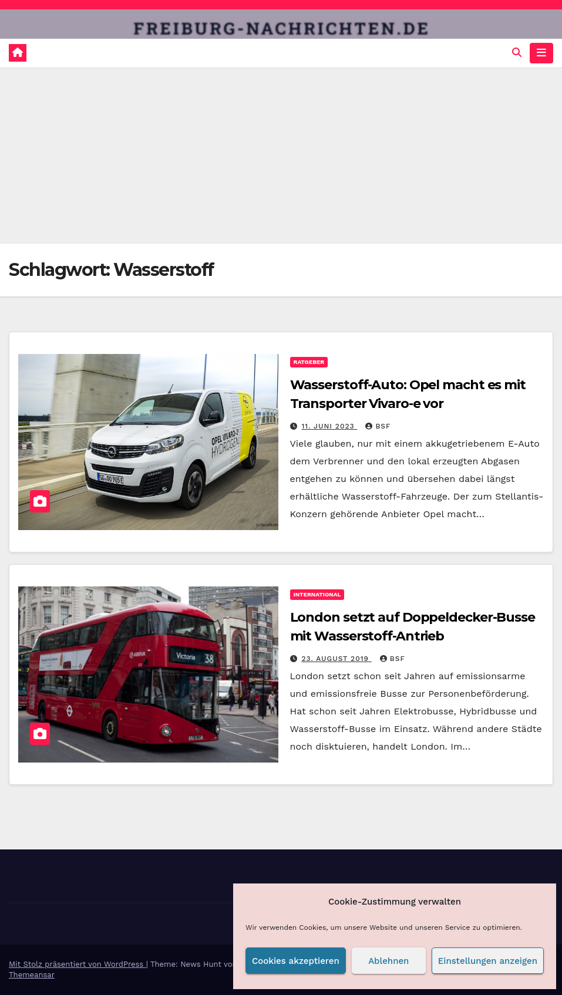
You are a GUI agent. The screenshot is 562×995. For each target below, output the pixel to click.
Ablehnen (388, 961)
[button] (516, 52)
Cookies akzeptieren (295, 961)
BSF (378, 426)
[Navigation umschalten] (541, 53)
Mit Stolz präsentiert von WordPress (77, 964)
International (317, 594)
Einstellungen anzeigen (487, 961)
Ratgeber (309, 362)
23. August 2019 (336, 659)
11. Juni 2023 (329, 426)
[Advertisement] (281, 155)
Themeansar (32, 974)
